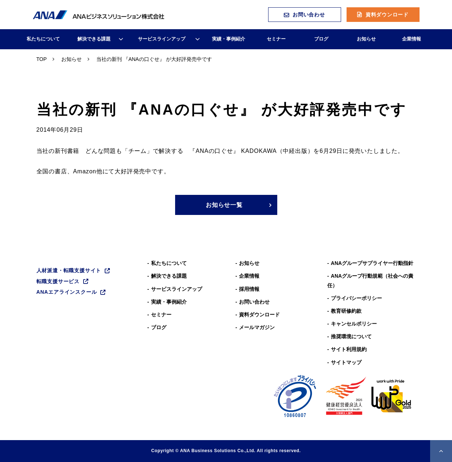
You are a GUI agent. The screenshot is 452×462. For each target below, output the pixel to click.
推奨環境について (351, 336)
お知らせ (366, 39)
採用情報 (249, 289)
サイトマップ (346, 362)
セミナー (276, 39)
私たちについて (43, 39)
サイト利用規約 (349, 349)
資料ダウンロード (387, 15)
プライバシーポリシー (356, 298)
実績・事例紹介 (228, 39)
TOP (41, 59)
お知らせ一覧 (224, 205)
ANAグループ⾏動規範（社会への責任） (370, 280)
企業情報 (411, 39)
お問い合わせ (309, 15)
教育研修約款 (346, 311)
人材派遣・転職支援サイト (68, 270)
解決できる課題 (94, 39)
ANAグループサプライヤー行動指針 (372, 263)
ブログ (321, 39)
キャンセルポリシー (354, 324)
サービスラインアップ (161, 39)
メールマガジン (257, 327)
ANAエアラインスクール (66, 292)
